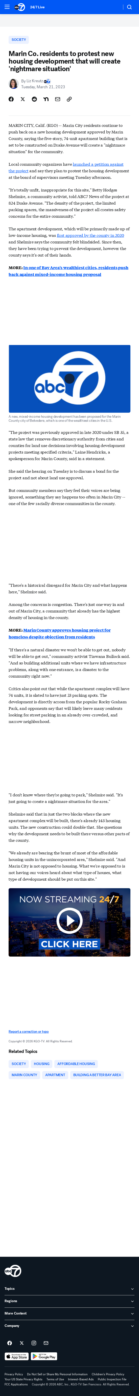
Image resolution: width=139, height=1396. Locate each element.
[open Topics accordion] (69, 1289)
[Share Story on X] (22, 99)
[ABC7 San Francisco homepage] (19, 7)
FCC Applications (16, 1384)
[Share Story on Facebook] (11, 99)
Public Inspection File (112, 1379)
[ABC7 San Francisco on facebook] (10, 1343)
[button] (7, 7)
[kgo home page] (13, 1271)
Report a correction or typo (29, 1031)
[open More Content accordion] (69, 1314)
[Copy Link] (69, 99)
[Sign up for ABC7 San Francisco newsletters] (46, 1343)
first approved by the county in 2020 (90, 235)
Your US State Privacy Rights (23, 1379)
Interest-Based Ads (81, 1379)
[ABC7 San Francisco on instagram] (34, 1343)
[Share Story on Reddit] (34, 99)
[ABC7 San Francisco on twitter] (22, 1343)
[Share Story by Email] (57, 99)
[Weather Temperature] (114, 7)
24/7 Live (37, 7)
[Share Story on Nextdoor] (46, 99)
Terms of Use (55, 1379)
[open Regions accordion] (69, 1301)
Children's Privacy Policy (108, 1374)
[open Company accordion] (69, 1326)
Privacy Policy (14, 1374)
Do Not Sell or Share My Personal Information (57, 1374)
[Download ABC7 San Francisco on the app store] (17, 1356)
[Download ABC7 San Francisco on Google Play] (44, 1356)
